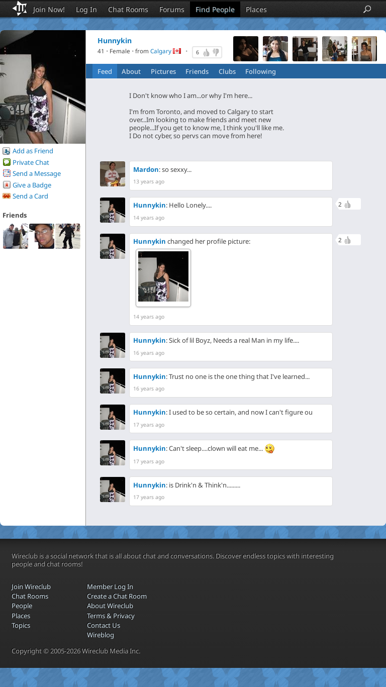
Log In (86, 9)
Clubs (227, 71)
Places (256, 9)
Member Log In (110, 586)
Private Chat (31, 162)
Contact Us (103, 625)
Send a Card (30, 196)
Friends (197, 71)
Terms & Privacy (111, 616)
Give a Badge (32, 184)
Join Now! (49, 9)
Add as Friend (33, 150)
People (22, 606)
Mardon (146, 169)
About (131, 71)
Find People (215, 9)
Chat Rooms (128, 9)
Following (260, 71)
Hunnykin (149, 205)
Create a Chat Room (117, 596)
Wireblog (100, 635)
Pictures (163, 71)
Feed (105, 71)
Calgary (160, 51)
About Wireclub (110, 606)
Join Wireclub (31, 586)
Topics (21, 625)
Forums (171, 9)
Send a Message (37, 173)
